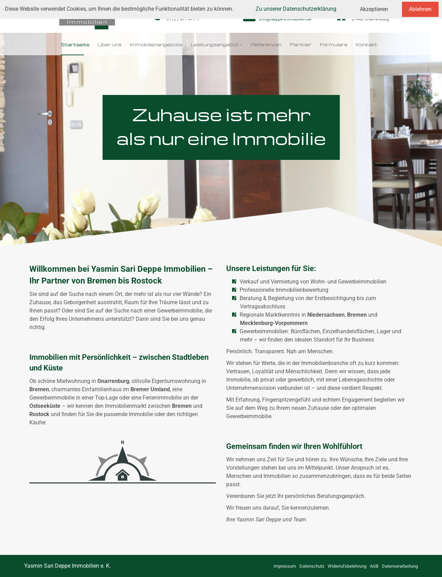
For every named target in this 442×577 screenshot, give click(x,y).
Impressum (284, 566)
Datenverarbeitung (400, 566)
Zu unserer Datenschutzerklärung (296, 9)
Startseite (75, 44)
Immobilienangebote (156, 44)
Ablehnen (420, 9)
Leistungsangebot (215, 44)
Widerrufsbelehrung (347, 566)
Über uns (110, 44)
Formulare (333, 44)
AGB (374, 566)
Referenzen (266, 44)
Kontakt (366, 44)
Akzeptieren (374, 9)
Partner (300, 44)
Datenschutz (311, 566)
